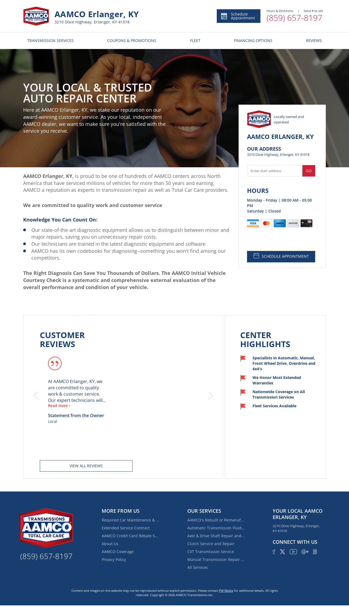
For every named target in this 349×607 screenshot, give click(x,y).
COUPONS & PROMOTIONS (131, 40)
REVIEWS (314, 40)
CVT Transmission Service (210, 551)
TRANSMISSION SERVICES (50, 40)
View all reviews (86, 465)
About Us (110, 543)
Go (309, 170)
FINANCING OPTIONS (253, 40)
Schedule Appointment (237, 15)
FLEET (195, 40)
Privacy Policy (114, 559)
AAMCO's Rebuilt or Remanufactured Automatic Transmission (216, 520)
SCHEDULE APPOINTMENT (281, 256)
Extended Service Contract (126, 527)
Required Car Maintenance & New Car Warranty (130, 520)
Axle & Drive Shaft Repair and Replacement (216, 535)
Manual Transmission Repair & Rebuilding (216, 559)
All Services (197, 567)
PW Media (226, 590)
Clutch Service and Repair (210, 543)
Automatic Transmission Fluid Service (216, 527)
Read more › (59, 405)
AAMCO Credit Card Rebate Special (130, 535)
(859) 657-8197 (294, 17)
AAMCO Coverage (118, 551)
